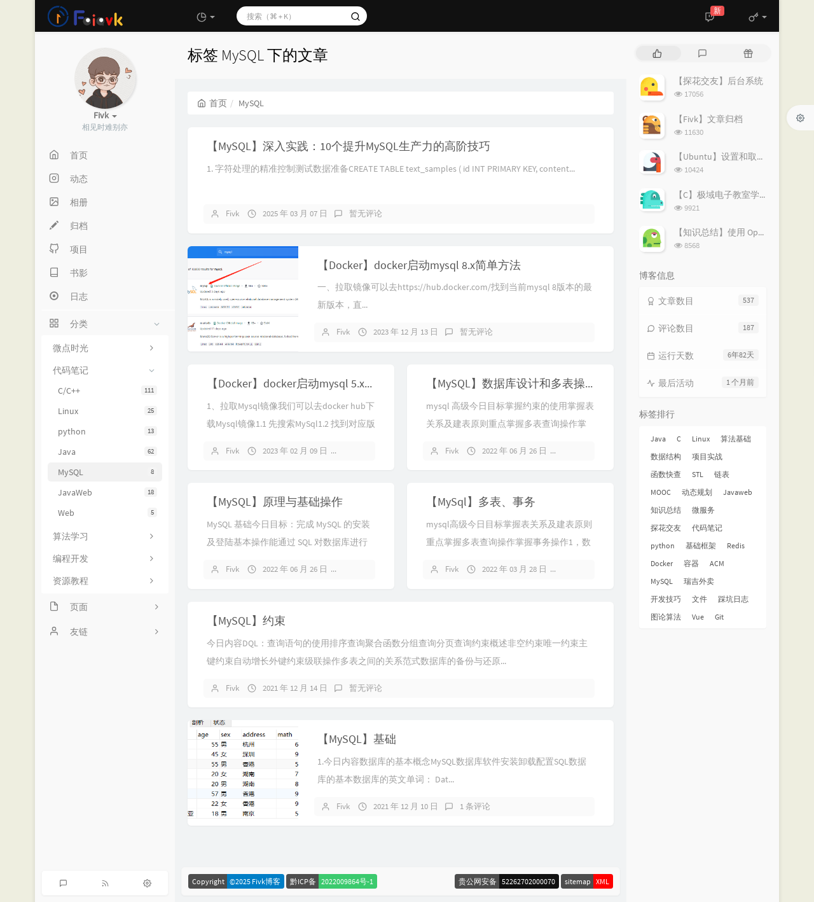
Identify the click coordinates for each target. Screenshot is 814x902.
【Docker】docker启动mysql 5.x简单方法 (308, 383)
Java (107, 451)
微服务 (703, 510)
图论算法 (666, 616)
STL (697, 474)
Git (719, 616)
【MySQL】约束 (246, 620)
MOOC (661, 492)
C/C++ (107, 390)
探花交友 (666, 527)
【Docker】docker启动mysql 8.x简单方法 (419, 265)
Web (107, 512)
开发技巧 (666, 599)
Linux (107, 411)
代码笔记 (707, 527)
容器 (691, 563)
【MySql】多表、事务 (480, 501)
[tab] (657, 53)
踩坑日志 (733, 599)
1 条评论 (475, 806)
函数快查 (666, 474)
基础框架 (701, 545)
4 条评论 (584, 450)
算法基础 (736, 438)
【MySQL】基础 (356, 739)
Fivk (232, 213)
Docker (662, 563)
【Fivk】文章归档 (708, 119)
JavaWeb (107, 492)
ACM (717, 563)
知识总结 (666, 510)
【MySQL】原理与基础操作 (275, 501)
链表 (721, 474)
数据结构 (666, 456)
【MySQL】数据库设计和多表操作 (511, 383)
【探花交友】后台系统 (718, 81)
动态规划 (697, 492)
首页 (212, 103)
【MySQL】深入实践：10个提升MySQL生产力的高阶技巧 (348, 146)
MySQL (107, 472)
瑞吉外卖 (699, 581)
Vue (698, 616)
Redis (736, 545)
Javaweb (737, 492)
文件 (699, 599)
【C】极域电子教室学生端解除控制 (743, 194)
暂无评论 (365, 213)
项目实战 (707, 456)
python (107, 431)
